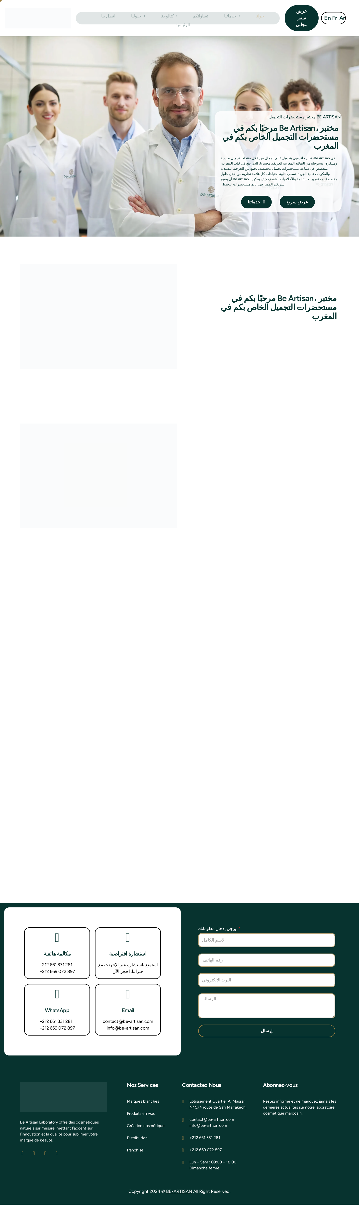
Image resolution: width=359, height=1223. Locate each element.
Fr (334, 18)
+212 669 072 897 (57, 990)
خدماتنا (212, 18)
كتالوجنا (158, 18)
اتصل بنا (109, 18)
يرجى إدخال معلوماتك (217, 946)
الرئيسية (256, 18)
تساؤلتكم (185, 18)
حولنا (234, 18)
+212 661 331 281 (55, 983)
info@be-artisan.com (128, 1046)
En (327, 18)
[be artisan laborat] (301, 1166)
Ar (341, 18)
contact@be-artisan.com (128, 1040)
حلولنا (133, 18)
